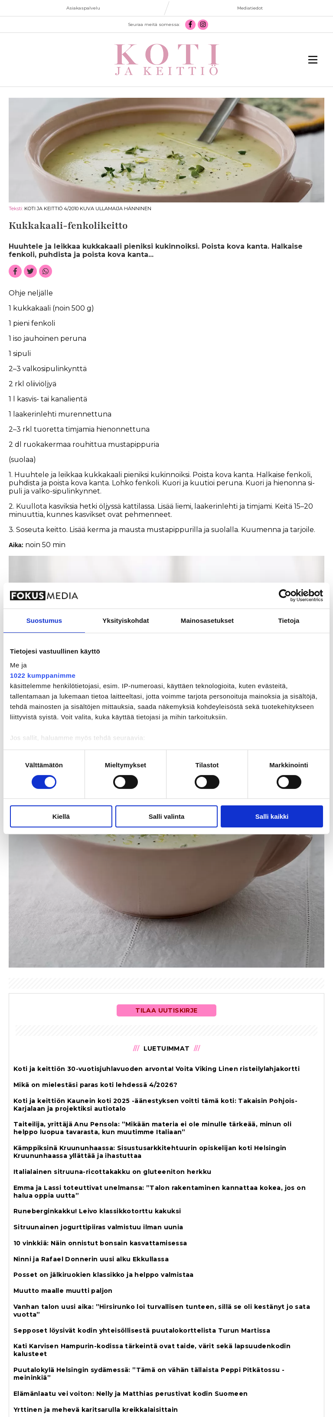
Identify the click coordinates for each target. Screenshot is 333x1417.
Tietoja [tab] (289, 620)
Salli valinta (167, 816)
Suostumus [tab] (44, 620)
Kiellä (61, 816)
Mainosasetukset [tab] (207, 620)
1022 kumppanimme (42, 675)
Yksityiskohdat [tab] (125, 620)
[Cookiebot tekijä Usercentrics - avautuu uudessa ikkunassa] (285, 595)
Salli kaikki (272, 816)
